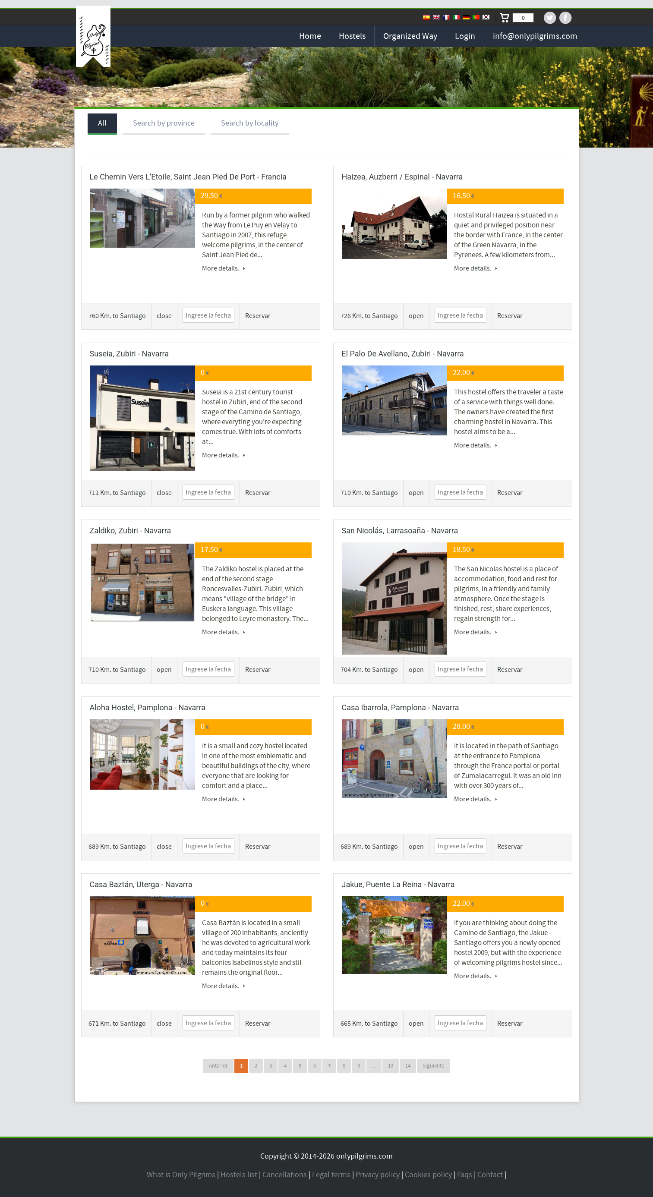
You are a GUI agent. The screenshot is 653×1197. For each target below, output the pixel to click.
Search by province (164, 123)
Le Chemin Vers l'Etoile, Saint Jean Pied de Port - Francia (188, 176)
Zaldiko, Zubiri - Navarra (130, 530)
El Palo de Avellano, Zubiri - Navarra (403, 353)
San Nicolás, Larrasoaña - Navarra (400, 530)
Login (465, 36)
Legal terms (331, 1175)
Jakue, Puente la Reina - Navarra (398, 884)
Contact (490, 1175)
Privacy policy (378, 1175)
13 (390, 1065)
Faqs (464, 1175)
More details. (223, 268)
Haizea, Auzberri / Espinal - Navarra (402, 176)
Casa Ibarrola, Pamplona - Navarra (400, 707)
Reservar (258, 316)
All (102, 123)
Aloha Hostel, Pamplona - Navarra (148, 707)
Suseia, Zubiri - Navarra (129, 353)
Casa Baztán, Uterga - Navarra (141, 884)
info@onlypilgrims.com (535, 36)
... (374, 1065)
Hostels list (239, 1175)
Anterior (218, 1065)
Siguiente (433, 1065)
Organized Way (410, 36)
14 (407, 1065)
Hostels (352, 36)
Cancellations (284, 1175)
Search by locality (249, 123)
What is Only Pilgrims (181, 1175)
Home (310, 36)
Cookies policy (428, 1175)
